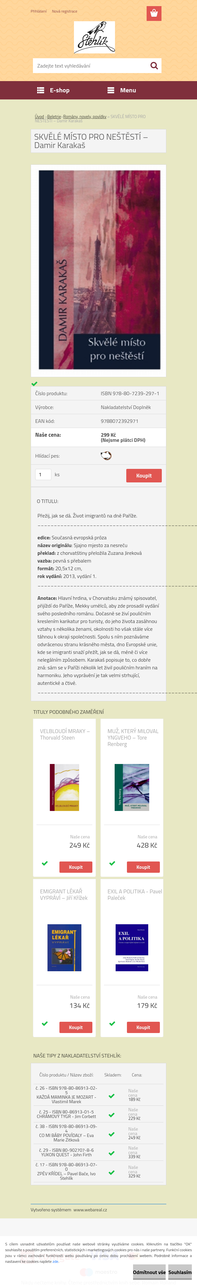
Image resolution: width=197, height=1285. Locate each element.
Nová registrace (64, 11)
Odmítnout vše (149, 1272)
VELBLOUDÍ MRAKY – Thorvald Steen (65, 734)
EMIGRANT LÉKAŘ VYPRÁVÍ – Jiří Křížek (64, 894)
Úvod (39, 116)
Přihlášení (39, 11)
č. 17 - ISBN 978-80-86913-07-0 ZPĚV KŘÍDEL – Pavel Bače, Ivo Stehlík (66, 1171)
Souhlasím (180, 1272)
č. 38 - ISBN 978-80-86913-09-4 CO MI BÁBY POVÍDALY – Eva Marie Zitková (66, 1133)
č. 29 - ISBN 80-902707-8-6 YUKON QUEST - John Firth (66, 1152)
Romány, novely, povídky (85, 116)
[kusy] (43, 474)
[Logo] (94, 37)
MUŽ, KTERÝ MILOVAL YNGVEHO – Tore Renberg (133, 737)
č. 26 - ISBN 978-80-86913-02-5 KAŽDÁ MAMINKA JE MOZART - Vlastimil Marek (66, 1095)
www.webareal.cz (90, 1209)
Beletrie (54, 116)
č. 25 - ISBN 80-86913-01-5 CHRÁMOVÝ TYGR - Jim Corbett (66, 1114)
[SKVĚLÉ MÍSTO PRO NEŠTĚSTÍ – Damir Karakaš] (98, 167)
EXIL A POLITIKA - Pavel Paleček (135, 894)
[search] (154, 65)
